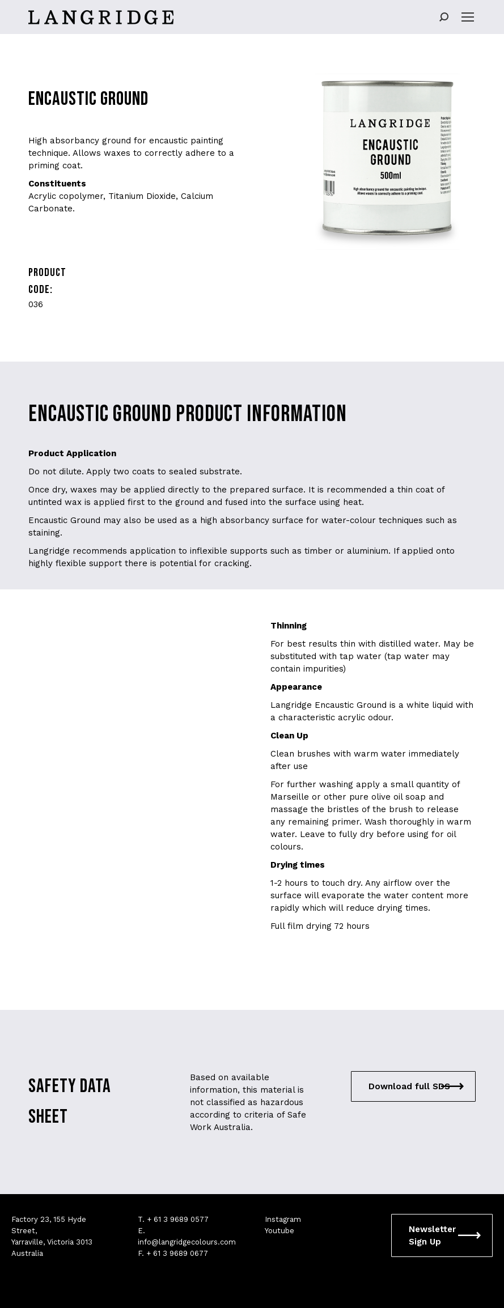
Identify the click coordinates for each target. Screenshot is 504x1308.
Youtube (279, 1230)
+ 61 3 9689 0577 (178, 1219)
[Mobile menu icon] (468, 17)
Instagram (283, 1219)
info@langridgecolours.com (187, 1242)
